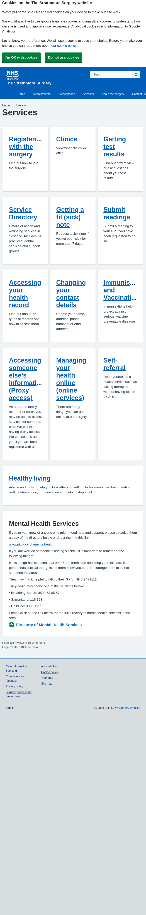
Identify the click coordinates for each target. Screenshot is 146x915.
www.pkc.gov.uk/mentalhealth (31, 544)
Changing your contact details (71, 293)
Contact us (139, 93)
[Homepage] (46, 78)
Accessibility (49, 666)
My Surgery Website (127, 707)
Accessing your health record (25, 293)
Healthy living (30, 478)
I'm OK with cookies (21, 57)
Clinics (66, 139)
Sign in (10, 707)
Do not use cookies (63, 57)
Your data (47, 677)
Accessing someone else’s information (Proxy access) (26, 379)
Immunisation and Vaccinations (124, 290)
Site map (46, 683)
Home (21, 93)
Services (88, 93)
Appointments (42, 93)
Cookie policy (49, 672)
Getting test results (114, 146)
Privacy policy (14, 686)
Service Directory (23, 213)
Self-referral (114, 364)
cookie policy (66, 45)
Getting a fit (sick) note (70, 217)
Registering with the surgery (26, 146)
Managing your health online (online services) (71, 379)
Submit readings (116, 213)
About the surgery (113, 93)
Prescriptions (67, 93)
